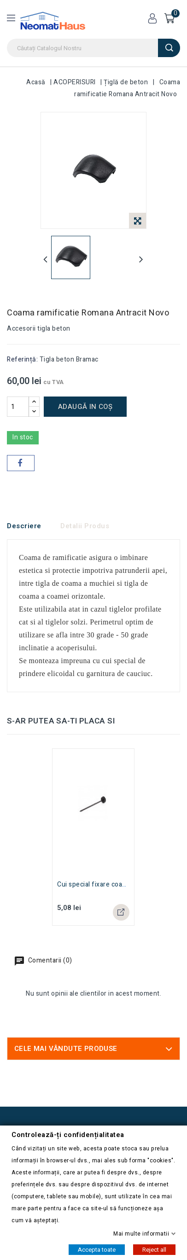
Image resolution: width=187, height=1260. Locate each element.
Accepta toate (97, 1249)
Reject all (154, 1249)
